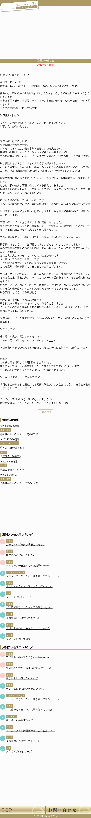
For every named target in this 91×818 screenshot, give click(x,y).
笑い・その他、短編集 (18, 639)
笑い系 (10, 635)
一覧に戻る (45, 412)
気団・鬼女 (5, 430)
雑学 (9, 593)
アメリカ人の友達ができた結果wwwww (27, 565)
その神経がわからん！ (12, 434)
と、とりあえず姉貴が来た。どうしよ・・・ (30, 730)
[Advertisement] (45, 35)
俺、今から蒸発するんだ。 (20, 720)
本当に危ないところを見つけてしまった (28, 628)
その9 (30, 434)
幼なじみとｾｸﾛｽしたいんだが (22, 555)
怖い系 (3, 465)
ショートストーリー (9, 443)
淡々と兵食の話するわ (12, 447)
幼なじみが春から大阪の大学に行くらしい (29, 586)
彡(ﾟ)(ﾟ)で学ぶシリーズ (19, 597)
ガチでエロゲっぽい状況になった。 (25, 544)
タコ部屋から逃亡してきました (23, 618)
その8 (30, 483)
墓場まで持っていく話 (12, 469)
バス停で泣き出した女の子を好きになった (29, 607)
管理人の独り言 (11, 456)
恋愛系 (10, 541)
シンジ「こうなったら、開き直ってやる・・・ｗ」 (34, 576)
